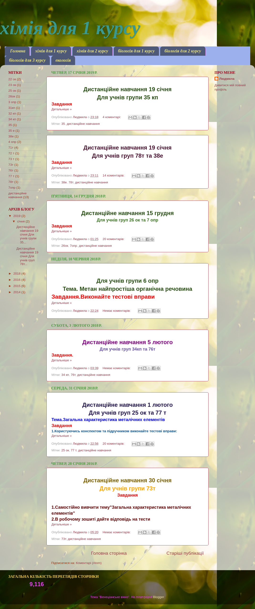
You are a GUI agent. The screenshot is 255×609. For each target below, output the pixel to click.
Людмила (227, 79)
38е (64, 182)
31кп (11, 108)
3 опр (12, 102)
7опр (73, 245)
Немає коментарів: (116, 310)
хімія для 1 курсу (51, 51)
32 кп (12, 113)
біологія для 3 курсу (27, 60)
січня (21, 221)
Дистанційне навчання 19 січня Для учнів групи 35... (27, 234)
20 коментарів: (113, 239)
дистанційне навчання (83, 124)
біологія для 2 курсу (182, 51)
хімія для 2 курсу (92, 51)
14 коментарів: (113, 175)
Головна (18, 51)
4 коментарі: (112, 117)
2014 (17, 292)
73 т (11, 159)
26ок (64, 245)
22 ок (12, 79)
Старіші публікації (185, 553)
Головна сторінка (109, 553)
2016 (17, 280)
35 (63, 124)
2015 (17, 286)
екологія (63, 60)
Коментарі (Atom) (89, 563)
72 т (11, 153)
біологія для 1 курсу (136, 51)
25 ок (65, 450)
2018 (17, 273)
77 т (73, 450)
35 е (11, 130)
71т (10, 147)
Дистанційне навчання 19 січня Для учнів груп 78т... (27, 256)
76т (73, 375)
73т (63, 539)
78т (70, 182)
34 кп (65, 375)
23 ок (12, 85)
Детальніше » (61, 109)
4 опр (12, 142)
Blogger (158, 597)
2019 (17, 216)
